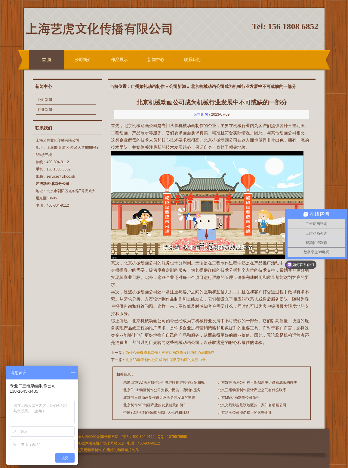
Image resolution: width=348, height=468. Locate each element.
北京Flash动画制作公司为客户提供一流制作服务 (162, 390)
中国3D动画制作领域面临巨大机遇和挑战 (156, 412)
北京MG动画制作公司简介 (239, 397)
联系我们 (192, 59)
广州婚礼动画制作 (148, 86)
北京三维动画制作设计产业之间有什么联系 (252, 390)
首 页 (46, 59)
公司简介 (83, 59)
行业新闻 (45, 110)
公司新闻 (45, 100)
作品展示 (119, 59)
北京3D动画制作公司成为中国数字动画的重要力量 (165, 360)
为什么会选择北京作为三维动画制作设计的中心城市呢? (169, 353)
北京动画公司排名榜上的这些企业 (245, 412)
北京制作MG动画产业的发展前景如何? (154, 405)
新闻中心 (155, 59)
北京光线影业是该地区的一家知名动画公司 (252, 405)
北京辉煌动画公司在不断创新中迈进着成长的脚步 (257, 382)
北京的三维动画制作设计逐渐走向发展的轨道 (159, 397)
